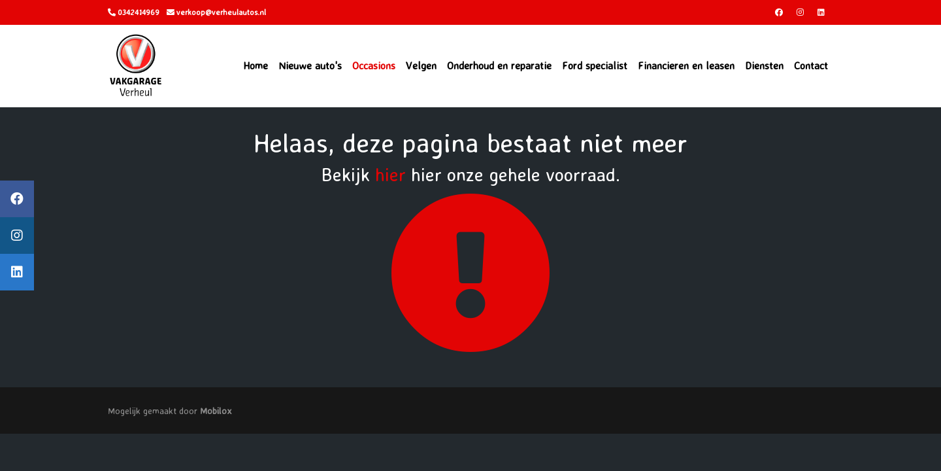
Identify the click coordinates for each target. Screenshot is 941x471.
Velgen (421, 65)
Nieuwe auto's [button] (310, 65)
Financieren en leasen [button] (686, 65)
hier (390, 174)
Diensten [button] (764, 65)
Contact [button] (811, 65)
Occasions (373, 65)
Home (255, 65)
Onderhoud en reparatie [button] (499, 65)
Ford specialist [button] (594, 65)
